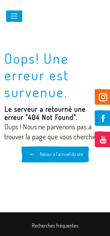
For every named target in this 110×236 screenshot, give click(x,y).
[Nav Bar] (14, 16)
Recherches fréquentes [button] (55, 225)
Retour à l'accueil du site (55, 154)
